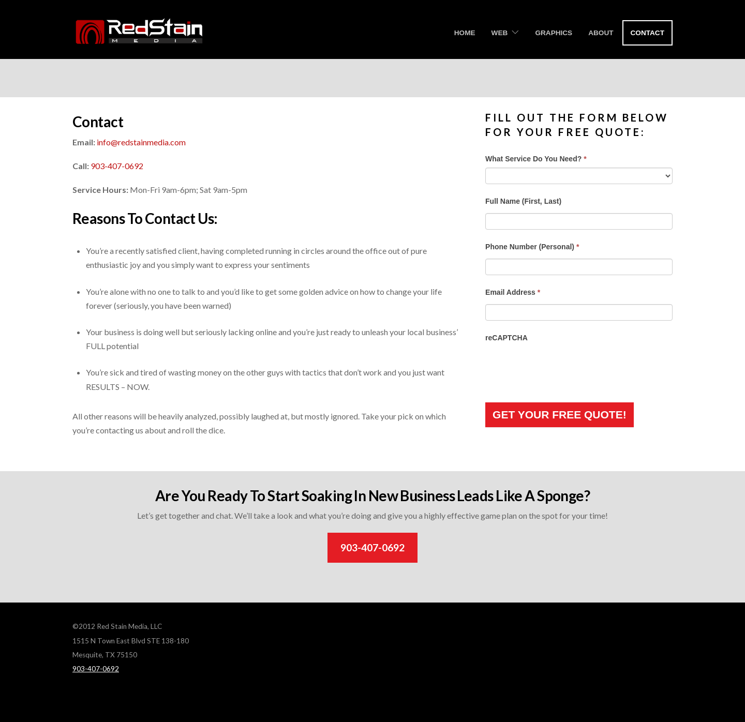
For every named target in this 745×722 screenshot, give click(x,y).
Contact (647, 33)
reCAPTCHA (506, 338)
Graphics (553, 33)
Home (464, 33)
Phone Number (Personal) (532, 247)
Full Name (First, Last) (523, 201)
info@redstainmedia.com (141, 142)
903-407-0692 (117, 166)
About (600, 33)
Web (499, 33)
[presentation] (564, 367)
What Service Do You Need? (536, 159)
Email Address (512, 292)
